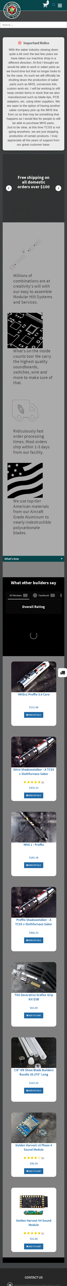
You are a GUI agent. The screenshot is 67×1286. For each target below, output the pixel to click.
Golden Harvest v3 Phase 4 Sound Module (33, 1005)
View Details (33, 573)
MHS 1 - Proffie (34, 703)
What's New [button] (11, 490)
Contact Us (33, 1228)
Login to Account (33, 1210)
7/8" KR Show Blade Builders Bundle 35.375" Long (34, 930)
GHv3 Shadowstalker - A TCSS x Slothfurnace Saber (33, 630)
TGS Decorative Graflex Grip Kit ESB (33, 855)
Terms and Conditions (33, 1189)
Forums (33, 1243)
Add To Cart (33, 873)
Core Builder (33, 1255)
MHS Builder (33, 1249)
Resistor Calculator (33, 1195)
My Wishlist (33, 1222)
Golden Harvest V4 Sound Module (33, 1081)
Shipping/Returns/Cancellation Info (33, 1178)
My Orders (33, 1216)
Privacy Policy (33, 1184)
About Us (33, 1172)
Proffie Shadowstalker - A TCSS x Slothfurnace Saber (33, 780)
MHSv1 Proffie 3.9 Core (33, 552)
